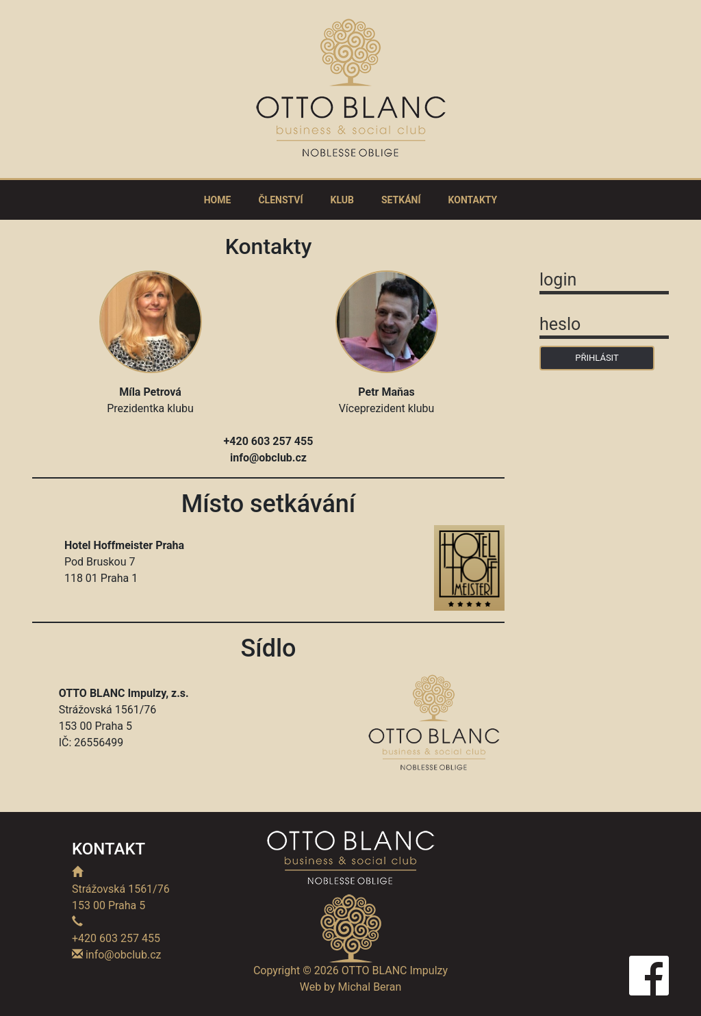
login (557, 280)
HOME (217, 199)
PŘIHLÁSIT (596, 358)
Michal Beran (370, 986)
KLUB (342, 199)
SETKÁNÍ (401, 199)
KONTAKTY (473, 199)
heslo (560, 324)
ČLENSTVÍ (280, 199)
